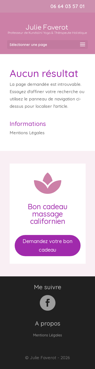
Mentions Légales (27, 132)
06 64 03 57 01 (67, 6)
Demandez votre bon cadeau (47, 245)
